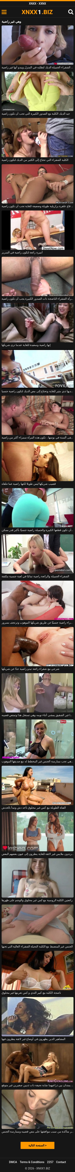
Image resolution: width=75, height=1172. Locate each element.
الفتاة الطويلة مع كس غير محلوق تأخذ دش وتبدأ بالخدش (34, 807)
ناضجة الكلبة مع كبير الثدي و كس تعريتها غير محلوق (31, 992)
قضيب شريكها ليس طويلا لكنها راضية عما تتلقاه (29, 483)
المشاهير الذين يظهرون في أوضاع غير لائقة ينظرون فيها (34, 1039)
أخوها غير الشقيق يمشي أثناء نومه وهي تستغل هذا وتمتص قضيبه (38, 715)
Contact (61, 1162)
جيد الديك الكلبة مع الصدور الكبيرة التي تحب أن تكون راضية (36, 113)
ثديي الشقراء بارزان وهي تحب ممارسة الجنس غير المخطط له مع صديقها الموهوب (38, 761)
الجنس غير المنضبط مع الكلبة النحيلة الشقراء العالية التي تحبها (37, 946)
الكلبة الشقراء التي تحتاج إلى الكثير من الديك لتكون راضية (35, 159)
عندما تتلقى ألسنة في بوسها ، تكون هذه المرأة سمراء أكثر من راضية (38, 437)
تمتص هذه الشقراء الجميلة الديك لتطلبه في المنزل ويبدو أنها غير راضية (38, 67)
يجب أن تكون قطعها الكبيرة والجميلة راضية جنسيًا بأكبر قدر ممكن (38, 530)
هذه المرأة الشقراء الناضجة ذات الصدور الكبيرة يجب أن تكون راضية (38, 298)
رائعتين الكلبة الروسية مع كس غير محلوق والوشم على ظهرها (37, 900)
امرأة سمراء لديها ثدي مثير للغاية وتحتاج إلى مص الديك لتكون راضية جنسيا (38, 391)
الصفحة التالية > (37, 1145)
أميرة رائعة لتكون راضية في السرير (22, 252)
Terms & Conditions (32, 1162)
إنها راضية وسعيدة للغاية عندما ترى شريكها (26, 345)
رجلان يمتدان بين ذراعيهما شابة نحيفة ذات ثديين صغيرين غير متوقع (38, 1085)
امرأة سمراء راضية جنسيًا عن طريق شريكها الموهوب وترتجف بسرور (38, 622)
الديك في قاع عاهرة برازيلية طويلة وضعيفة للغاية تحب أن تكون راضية (38, 206)
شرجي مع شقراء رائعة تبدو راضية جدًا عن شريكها (31, 668)
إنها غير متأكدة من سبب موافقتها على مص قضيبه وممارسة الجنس (38, 1131)
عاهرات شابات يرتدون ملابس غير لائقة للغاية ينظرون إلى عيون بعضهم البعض (38, 853)
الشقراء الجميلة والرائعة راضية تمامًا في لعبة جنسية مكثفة (35, 576)
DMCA (13, 1162)
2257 (50, 1162)
